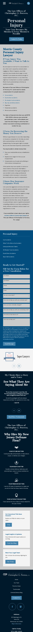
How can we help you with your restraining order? (16, 309)
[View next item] (19, 366)
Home (16, 579)
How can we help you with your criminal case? (15, 300)
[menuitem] (16, 240)
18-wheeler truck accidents (12, 100)
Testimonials (16, 589)
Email (5, 290)
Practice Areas (16, 586)
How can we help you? (9, 319)
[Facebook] (12, 606)
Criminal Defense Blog (16, 592)
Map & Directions (16, 624)
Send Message (9, 344)
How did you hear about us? (11, 314)
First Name (6, 275)
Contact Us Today (16, 39)
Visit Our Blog (11, 543)
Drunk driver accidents (11, 98)
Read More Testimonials (16, 417)
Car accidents (9, 95)
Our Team (10, 561)
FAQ (8, 524)
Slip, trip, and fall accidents (12, 103)
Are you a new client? (9, 295)
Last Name (6, 280)
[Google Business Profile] (20, 606)
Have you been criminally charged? (13, 305)
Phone (5, 285)
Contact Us (16, 598)
